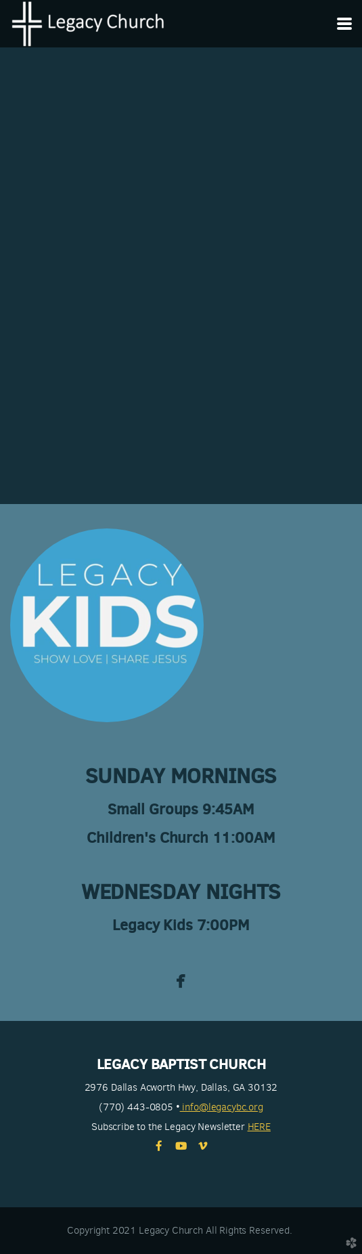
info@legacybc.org (221, 1107)
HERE (259, 1126)
